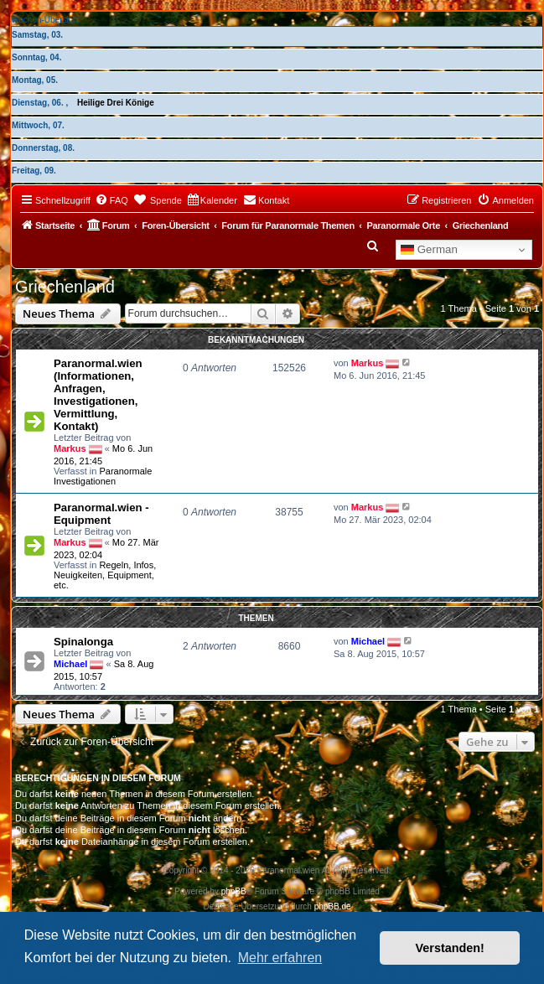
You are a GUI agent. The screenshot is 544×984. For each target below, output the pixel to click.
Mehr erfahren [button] (280, 957)
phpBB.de (332, 906)
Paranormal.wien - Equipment (101, 513)
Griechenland (65, 286)
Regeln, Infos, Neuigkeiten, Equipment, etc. (105, 575)
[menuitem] (111, 200)
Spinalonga (83, 641)
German (429, 249)
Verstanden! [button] (450, 948)
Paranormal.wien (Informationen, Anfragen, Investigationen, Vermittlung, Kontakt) (98, 394)
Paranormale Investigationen (103, 476)
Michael (70, 663)
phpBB (233, 891)
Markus (70, 448)
